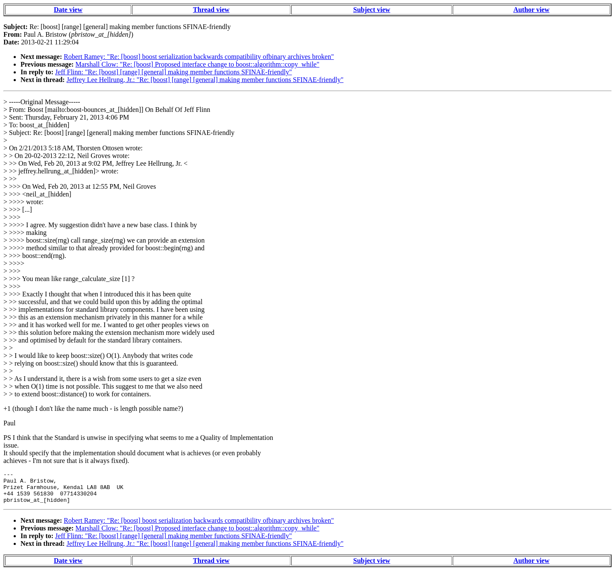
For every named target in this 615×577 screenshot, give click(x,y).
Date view (68, 9)
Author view (531, 9)
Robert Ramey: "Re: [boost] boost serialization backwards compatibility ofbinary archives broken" (199, 56)
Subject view (371, 9)
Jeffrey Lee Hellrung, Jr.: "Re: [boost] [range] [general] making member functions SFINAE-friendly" (205, 79)
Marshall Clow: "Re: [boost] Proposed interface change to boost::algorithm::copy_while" (197, 64)
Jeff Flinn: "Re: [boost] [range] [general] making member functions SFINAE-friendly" (173, 72)
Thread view (211, 9)
